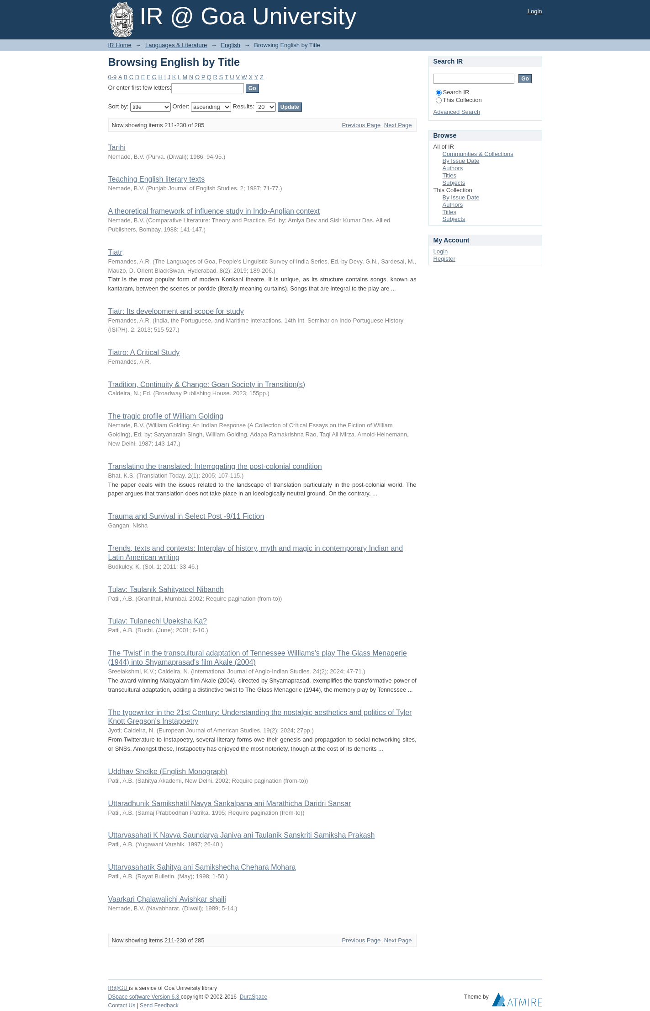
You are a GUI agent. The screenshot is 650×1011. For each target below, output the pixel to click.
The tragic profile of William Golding (166, 416)
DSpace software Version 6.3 (144, 997)
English (230, 45)
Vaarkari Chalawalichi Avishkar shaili (167, 899)
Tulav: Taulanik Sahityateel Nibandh (166, 589)
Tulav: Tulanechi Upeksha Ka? (157, 621)
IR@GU (118, 988)
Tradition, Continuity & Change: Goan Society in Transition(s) (207, 384)
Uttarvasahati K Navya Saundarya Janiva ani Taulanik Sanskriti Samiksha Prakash (241, 835)
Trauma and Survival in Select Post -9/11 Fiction (186, 516)
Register (444, 258)
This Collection (459, 100)
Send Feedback (159, 1005)
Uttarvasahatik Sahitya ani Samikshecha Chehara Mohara (202, 867)
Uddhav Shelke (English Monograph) (167, 771)
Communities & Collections (478, 154)
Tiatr (115, 252)
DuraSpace (253, 997)
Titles (450, 175)
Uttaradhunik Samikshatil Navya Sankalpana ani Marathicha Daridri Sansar (229, 803)
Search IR (453, 92)
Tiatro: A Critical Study (144, 352)
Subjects (454, 182)
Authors (453, 168)
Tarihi (117, 147)
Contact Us (122, 1005)
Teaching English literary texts (156, 179)
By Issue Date (461, 160)
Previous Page (361, 125)
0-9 (112, 77)
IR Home (120, 45)
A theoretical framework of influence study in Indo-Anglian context (214, 211)
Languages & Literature (176, 45)
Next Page (398, 125)
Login (535, 11)
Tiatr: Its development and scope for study (176, 311)
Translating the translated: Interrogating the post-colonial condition (215, 466)
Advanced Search (457, 111)
